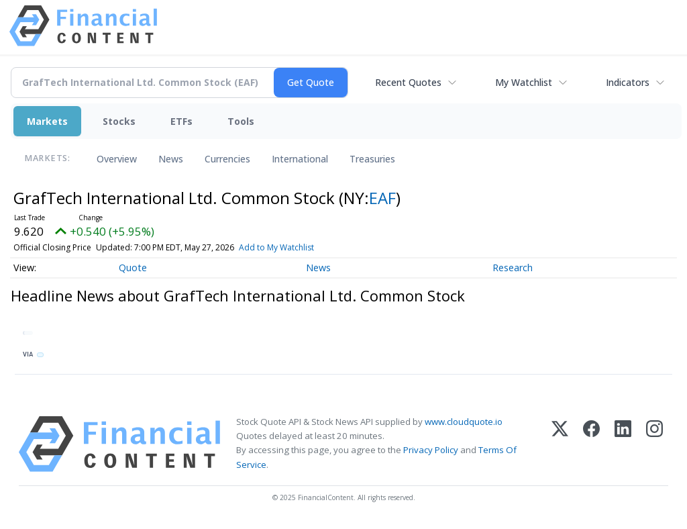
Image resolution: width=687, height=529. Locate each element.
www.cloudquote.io (464, 422)
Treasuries (372, 158)
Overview (117, 158)
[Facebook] (591, 444)
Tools (240, 121)
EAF (382, 198)
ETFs (181, 121)
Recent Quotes (408, 82)
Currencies (227, 158)
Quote (133, 267)
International (300, 158)
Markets (47, 121)
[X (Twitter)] (560, 444)
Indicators (627, 82)
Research (512, 267)
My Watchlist (523, 82)
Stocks (119, 121)
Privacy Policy (430, 450)
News (170, 158)
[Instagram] (654, 444)
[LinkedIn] (623, 444)
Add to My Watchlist (276, 247)
